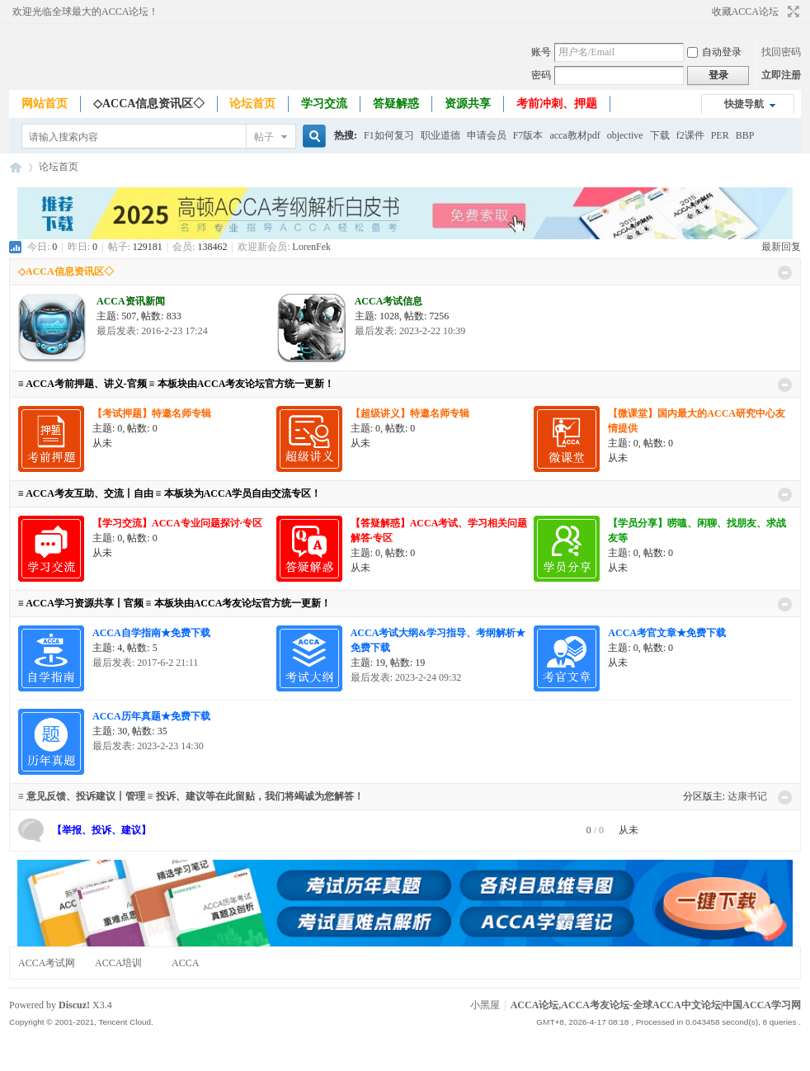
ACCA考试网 (46, 963)
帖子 (264, 137)
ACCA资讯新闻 (131, 301)
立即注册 (781, 75)
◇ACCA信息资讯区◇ (149, 103)
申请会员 (486, 135)
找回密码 (781, 52)
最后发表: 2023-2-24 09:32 (406, 677)
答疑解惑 (396, 103)
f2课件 (690, 135)
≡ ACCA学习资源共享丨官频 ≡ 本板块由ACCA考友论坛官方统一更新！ (174, 603)
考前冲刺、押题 (556, 103)
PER (720, 135)
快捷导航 (744, 104)
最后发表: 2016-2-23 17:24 (152, 331)
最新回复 (781, 246)
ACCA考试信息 (389, 301)
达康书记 (747, 796)
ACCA (185, 963)
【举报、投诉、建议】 (101, 830)
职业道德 (440, 135)
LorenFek (311, 246)
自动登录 (714, 52)
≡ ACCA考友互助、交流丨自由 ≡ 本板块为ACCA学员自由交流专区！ (169, 493)
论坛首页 (252, 103)
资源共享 (468, 103)
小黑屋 (485, 1005)
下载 (660, 135)
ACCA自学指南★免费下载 (151, 633)
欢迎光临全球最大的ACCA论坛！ (85, 11)
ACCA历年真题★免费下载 (151, 716)
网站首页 (44, 103)
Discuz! (74, 1005)
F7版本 (528, 135)
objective (625, 135)
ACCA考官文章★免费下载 (667, 633)
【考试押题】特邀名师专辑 (151, 413)
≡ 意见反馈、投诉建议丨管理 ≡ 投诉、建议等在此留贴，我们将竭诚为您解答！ (191, 796)
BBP (745, 135)
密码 (541, 75)
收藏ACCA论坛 (745, 11)
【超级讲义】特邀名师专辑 (410, 413)
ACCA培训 (118, 963)
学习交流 (324, 103)
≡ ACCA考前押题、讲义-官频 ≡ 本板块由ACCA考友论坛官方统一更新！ (176, 383)
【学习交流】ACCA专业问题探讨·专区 (177, 523)
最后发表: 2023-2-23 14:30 (148, 746)
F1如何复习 (389, 135)
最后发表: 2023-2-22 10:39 (410, 331)
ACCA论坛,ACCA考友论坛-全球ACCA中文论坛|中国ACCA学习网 (15, 167)
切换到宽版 (791, 11)
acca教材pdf (574, 135)
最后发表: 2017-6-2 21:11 (145, 662)
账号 (541, 52)
